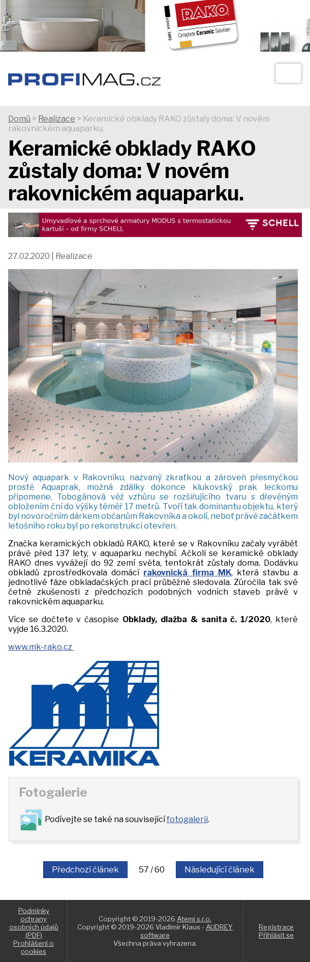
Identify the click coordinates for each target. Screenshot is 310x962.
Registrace (276, 927)
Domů (19, 119)
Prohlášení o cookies (33, 947)
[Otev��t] (288, 73)
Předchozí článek (85, 869)
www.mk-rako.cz (41, 647)
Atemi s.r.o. (194, 919)
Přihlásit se (276, 935)
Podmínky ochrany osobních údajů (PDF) (33, 923)
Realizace (56, 119)
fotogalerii (187, 819)
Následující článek (219, 869)
